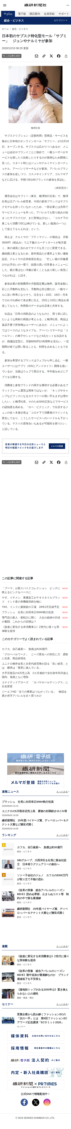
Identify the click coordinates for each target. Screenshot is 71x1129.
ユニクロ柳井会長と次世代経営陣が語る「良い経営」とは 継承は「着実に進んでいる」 (35, 665)
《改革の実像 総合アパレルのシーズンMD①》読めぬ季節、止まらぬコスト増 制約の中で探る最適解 (43, 894)
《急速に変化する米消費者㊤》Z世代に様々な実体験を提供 (30, 628)
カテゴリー (60, 20)
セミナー (21, 1026)
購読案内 (35, 13)
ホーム (5, 29)
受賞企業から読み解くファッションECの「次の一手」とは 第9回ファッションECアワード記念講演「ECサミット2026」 (42, 1018)
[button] (13, 5)
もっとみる (62, 791)
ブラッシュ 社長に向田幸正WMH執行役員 (28, 612)
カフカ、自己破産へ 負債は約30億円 (24, 649)
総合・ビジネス (14, 20)
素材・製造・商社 (25, 998)
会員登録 (49, 13)
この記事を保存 (11, 56)
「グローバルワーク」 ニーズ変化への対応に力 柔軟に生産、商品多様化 (35, 656)
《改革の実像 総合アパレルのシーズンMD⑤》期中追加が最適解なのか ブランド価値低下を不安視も (43, 974)
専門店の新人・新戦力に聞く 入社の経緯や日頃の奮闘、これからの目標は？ (31, 619)
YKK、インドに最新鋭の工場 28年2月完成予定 (30, 606)
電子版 (22, 13)
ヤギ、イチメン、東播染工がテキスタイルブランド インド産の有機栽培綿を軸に (31, 599)
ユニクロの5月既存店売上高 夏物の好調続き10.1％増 (34, 811)
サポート (64, 13)
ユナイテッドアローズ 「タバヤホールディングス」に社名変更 (35, 684)
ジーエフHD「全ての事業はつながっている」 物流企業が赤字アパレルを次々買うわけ (34, 693)
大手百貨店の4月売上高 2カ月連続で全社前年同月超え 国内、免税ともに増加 (35, 675)
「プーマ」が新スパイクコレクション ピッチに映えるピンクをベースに (31, 590)
